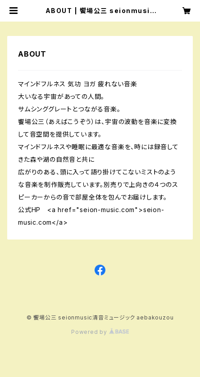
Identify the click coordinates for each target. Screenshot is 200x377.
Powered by (100, 331)
